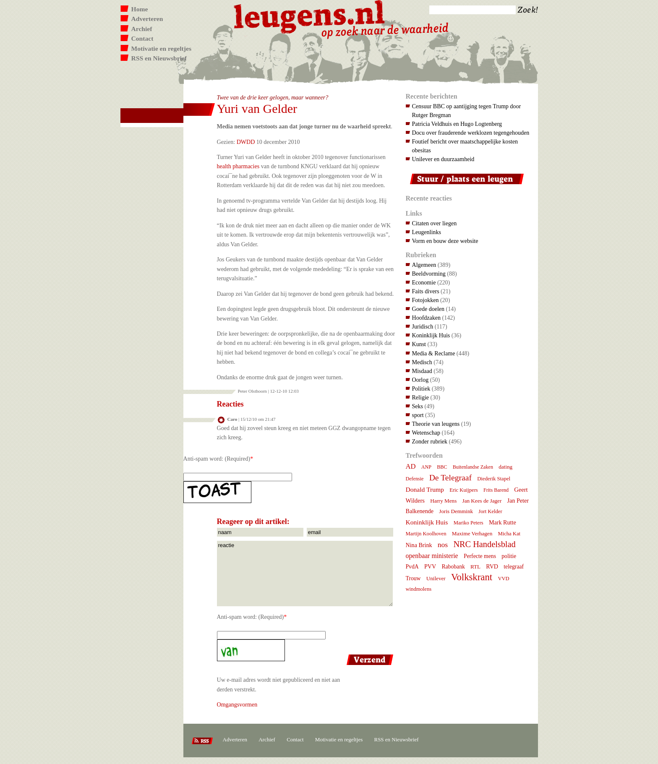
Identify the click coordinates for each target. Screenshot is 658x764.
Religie (420, 397)
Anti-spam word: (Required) (217, 458)
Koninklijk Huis (431, 335)
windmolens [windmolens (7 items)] (419, 589)
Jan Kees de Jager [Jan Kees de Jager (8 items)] (482, 501)
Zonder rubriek (430, 441)
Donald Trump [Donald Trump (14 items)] (425, 489)
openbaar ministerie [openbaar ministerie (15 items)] (432, 555)
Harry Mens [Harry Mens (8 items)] (443, 501)
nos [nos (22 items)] (443, 544)
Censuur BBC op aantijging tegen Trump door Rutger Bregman (466, 110)
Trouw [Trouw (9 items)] (413, 578)
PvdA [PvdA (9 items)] (412, 566)
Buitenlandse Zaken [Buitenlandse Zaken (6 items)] (473, 467)
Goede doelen (428, 308)
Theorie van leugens (436, 423)
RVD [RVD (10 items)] (492, 566)
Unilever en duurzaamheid (443, 159)
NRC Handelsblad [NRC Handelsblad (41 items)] (484, 544)
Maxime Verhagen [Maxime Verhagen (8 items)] (472, 533)
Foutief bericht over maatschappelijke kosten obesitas (465, 146)
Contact (142, 38)
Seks (417, 406)
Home (139, 9)
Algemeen (424, 264)
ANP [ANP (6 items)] (426, 467)
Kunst (419, 344)
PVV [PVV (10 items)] (430, 566)
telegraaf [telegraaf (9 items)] (514, 566)
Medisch (422, 362)
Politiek (421, 388)
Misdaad (422, 371)
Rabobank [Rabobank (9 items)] (453, 566)
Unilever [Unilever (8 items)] (436, 578)
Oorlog (420, 379)
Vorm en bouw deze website (445, 240)
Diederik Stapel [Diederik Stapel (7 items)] (493, 479)
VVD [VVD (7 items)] (503, 578)
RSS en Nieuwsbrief (159, 58)
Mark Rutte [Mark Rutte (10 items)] (502, 522)
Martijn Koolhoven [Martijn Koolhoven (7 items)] (426, 534)
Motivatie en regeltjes (161, 48)
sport (418, 415)
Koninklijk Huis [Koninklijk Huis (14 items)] (427, 522)
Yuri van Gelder (257, 108)
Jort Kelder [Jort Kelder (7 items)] (490, 511)
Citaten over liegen (434, 223)
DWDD (246, 141)
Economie (424, 282)
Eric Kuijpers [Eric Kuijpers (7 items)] (463, 490)
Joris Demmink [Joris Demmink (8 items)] (456, 511)
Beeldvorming (429, 273)
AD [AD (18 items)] (411, 466)
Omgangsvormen (237, 704)
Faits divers (425, 291)
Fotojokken (425, 300)
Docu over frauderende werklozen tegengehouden (471, 132)
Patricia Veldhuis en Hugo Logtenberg (457, 123)
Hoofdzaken (426, 317)
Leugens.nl (309, 15)
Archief (141, 28)
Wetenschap (426, 432)
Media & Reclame (433, 353)
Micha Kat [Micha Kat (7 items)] (509, 534)
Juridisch (422, 326)
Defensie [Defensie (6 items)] (415, 479)
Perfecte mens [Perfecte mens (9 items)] (480, 556)
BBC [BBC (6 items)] (442, 467)
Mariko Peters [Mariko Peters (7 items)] (468, 523)
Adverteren (147, 18)
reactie (305, 573)
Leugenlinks (426, 232)
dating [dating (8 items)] (505, 467)
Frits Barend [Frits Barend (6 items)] (496, 490)
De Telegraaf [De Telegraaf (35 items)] (450, 477)
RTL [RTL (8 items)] (475, 566)
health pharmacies (238, 166)
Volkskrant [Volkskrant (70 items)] (471, 577)
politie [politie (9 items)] (508, 556)
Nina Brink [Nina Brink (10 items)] (419, 545)
